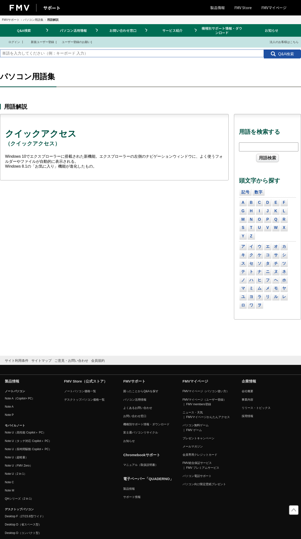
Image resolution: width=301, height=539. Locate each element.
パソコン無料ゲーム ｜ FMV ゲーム (196, 428)
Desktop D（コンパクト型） (23, 533)
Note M (9, 490)
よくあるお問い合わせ (137, 408)
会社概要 (247, 391)
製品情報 (217, 7)
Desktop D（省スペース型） (23, 524)
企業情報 (249, 381)
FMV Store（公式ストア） (85, 381)
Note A (9, 406)
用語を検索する (259, 131)
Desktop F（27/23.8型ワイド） (25, 516)
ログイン (11, 41)
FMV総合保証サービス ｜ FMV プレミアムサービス (201, 465)
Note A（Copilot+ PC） (20, 398)
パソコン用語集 (33, 19)
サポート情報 (132, 497)
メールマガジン (193, 446)
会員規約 (98, 360)
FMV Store (243, 7)
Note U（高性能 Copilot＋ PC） (25, 432)
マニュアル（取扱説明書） (140, 465)
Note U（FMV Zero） (19, 465)
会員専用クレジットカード (200, 454)
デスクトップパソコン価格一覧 (84, 399)
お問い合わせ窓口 (123, 30)
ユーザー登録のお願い (74, 41)
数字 (258, 192)
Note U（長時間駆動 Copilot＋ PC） (28, 449)
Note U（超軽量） (16, 457)
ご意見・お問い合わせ (71, 360)
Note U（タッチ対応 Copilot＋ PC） (28, 441)
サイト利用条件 (16, 360)
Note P (9, 415)
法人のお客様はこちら (281, 41)
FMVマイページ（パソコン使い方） (206, 391)
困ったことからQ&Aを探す (140, 391)
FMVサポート (11, 19)
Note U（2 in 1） (16, 473)
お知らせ (271, 30)
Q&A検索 (24, 30)
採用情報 (247, 416)
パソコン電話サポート (197, 476)
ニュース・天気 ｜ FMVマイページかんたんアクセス (206, 415)
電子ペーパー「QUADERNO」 (148, 479)
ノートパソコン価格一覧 (80, 391)
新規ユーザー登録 (39, 41)
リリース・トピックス (256, 408)
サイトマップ (41, 360)
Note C (9, 482)
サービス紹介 (172, 30)
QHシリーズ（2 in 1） (19, 498)
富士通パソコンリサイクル (140, 432)
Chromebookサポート (141, 455)
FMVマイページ (274, 7)
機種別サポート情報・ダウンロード (222, 30)
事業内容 (247, 399)
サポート (52, 8)
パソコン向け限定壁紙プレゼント (204, 484)
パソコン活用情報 (73, 30)
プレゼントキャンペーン (198, 438)
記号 (245, 192)
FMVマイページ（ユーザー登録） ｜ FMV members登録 (204, 402)
